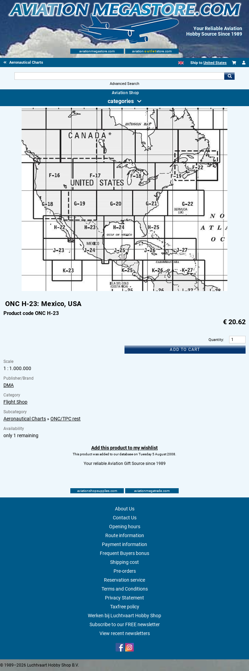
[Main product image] (124, 289)
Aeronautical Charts (24, 418)
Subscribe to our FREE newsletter (125, 624)
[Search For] (119, 76)
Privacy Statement (124, 597)
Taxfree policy (124, 606)
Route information (124, 535)
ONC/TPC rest (65, 418)
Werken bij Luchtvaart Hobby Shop (124, 615)
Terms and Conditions (125, 589)
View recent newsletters (124, 633)
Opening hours (124, 526)
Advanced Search (124, 83)
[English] (180, 63)
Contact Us (125, 517)
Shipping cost (124, 562)
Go (229, 76)
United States (215, 63)
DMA (8, 385)
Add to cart (185, 349)
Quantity (216, 340)
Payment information (124, 544)
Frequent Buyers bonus (124, 553)
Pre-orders (125, 571)
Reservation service (124, 580)
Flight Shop (15, 402)
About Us (124, 508)
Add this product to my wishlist (124, 448)
